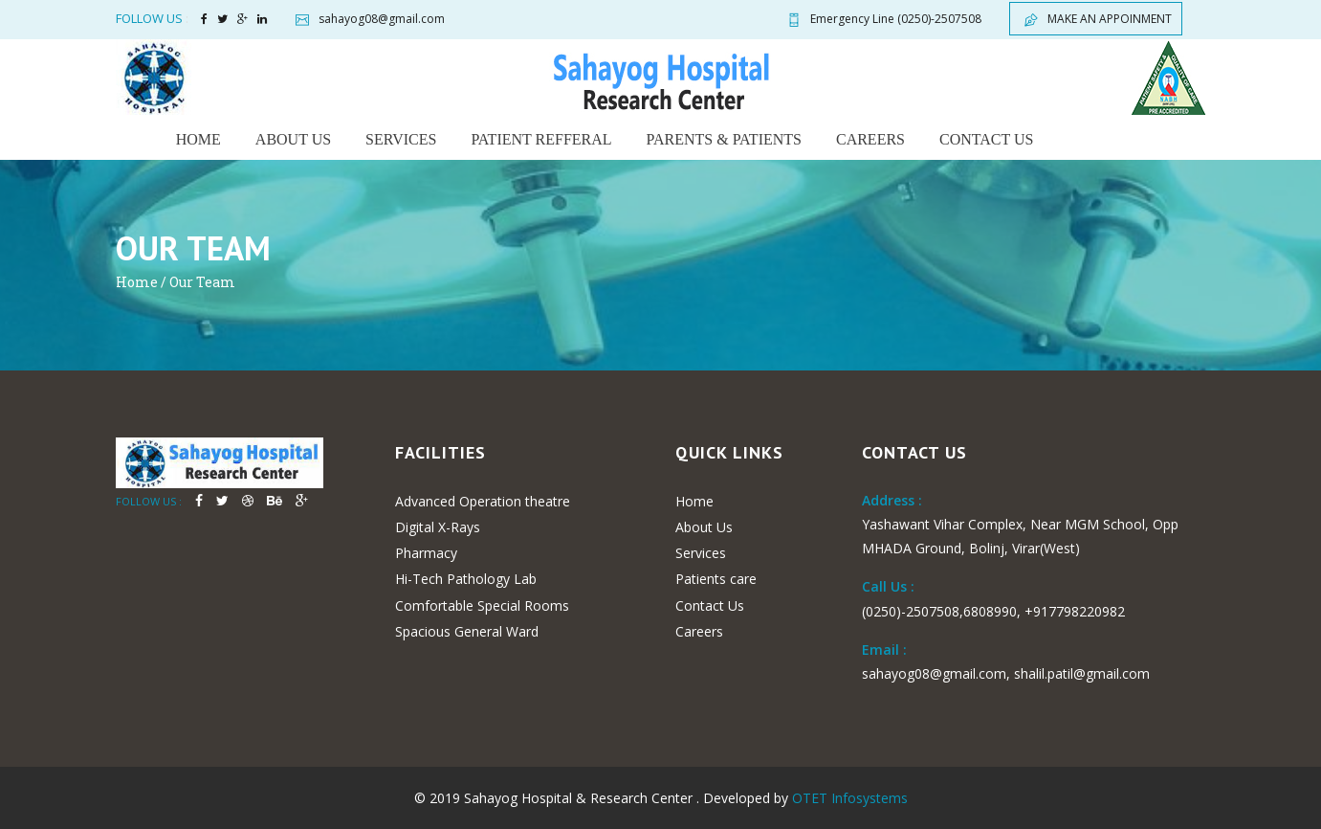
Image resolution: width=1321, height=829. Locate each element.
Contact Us (709, 605)
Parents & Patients (724, 139)
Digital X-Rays (437, 527)
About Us (704, 527)
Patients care (716, 579)
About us (293, 139)
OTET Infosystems (850, 798)
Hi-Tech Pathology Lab (466, 579)
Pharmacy (426, 553)
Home (198, 139)
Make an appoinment (1096, 19)
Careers (870, 139)
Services (400, 139)
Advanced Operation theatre (482, 501)
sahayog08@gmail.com (368, 19)
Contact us (986, 139)
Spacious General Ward (467, 631)
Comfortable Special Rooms (482, 605)
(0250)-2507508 (881, 19)
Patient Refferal (541, 139)
